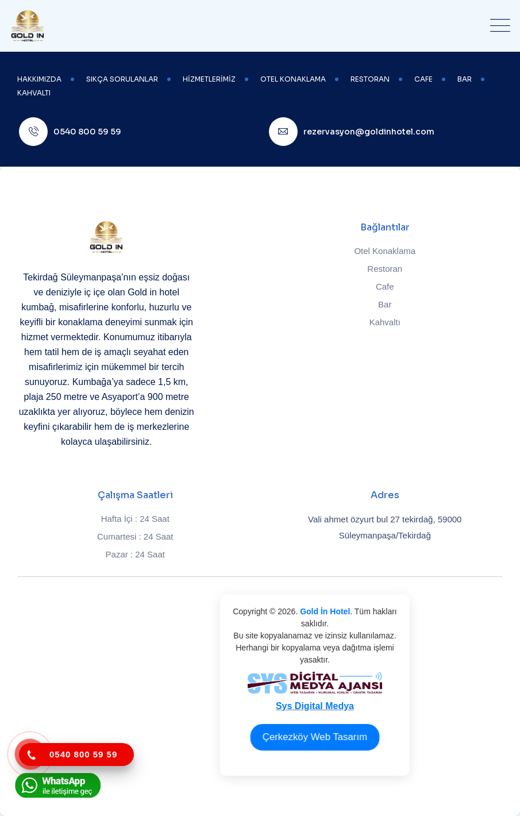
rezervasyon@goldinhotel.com (368, 131)
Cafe (385, 286)
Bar (384, 304)
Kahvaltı (384, 322)
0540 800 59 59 (87, 131)
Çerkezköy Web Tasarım (315, 737)
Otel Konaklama (384, 251)
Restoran (384, 269)
